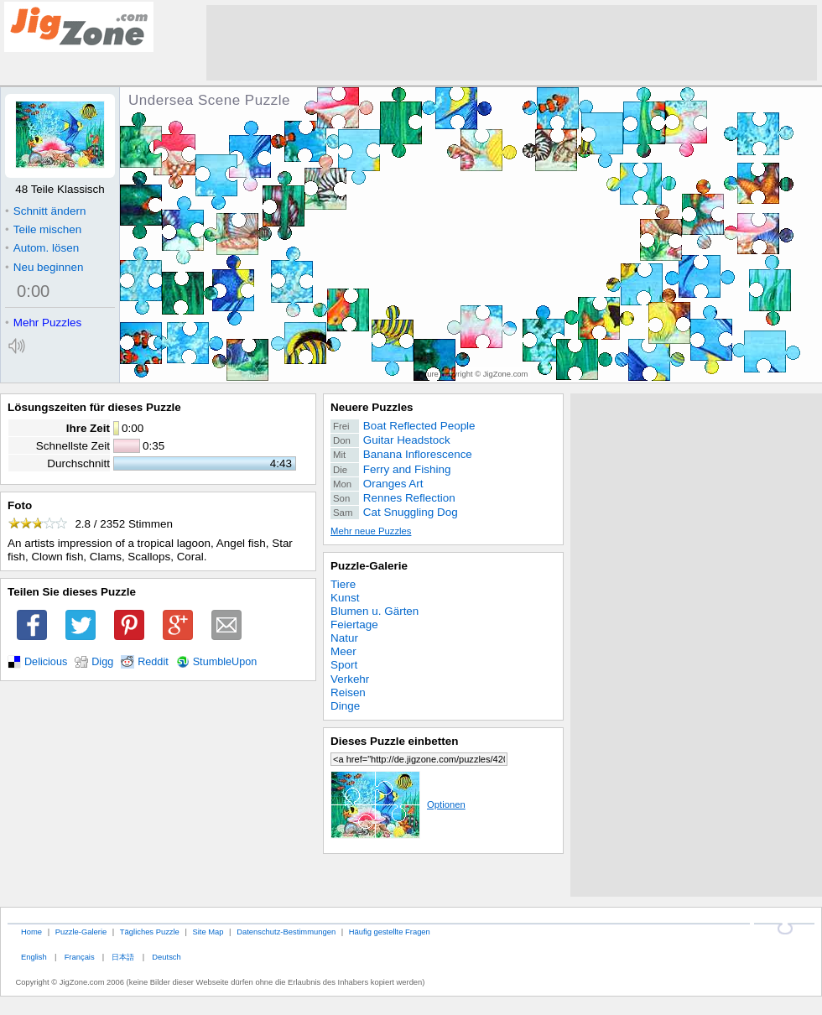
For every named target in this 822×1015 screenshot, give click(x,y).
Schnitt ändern (45, 211)
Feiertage (354, 624)
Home (31, 931)
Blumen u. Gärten (374, 611)
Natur (344, 638)
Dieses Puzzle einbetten (394, 741)
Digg (102, 662)
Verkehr (349, 679)
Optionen (398, 804)
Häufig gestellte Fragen (389, 931)
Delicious (45, 662)
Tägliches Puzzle (149, 931)
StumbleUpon (225, 662)
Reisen (348, 692)
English (34, 956)
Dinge (345, 706)
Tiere (343, 584)
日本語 (123, 956)
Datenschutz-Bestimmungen (286, 931)
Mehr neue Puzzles (370, 531)
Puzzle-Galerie (369, 566)
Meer (343, 651)
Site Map (207, 931)
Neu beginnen (44, 267)
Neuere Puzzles (372, 407)
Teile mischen (43, 229)
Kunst (344, 597)
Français (80, 956)
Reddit (153, 662)
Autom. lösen (42, 248)
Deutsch (166, 956)
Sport (343, 664)
